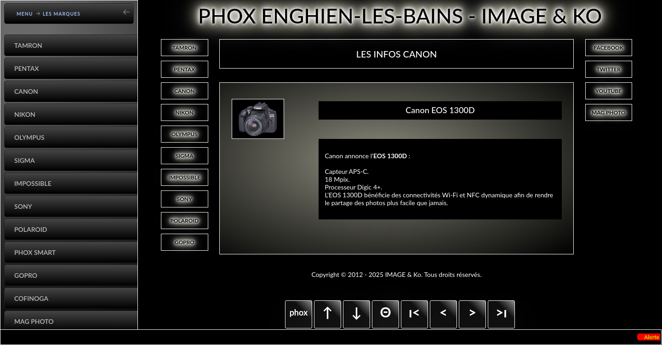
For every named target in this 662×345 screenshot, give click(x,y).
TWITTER (609, 69)
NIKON (184, 112)
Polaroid (30, 229)
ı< (414, 312)
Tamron (28, 45)
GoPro (25, 275)
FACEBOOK (608, 47)
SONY (184, 199)
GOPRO (184, 242)
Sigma (24, 160)
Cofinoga (31, 298)
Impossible (32, 183)
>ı (501, 312)
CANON (184, 90)
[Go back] (129, 8)
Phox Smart (35, 252)
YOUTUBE (608, 90)
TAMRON (184, 47)
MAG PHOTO (609, 112)
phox (299, 312)
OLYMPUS (184, 134)
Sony (23, 206)
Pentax (26, 68)
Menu (25, 14)
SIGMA (185, 155)
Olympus (29, 137)
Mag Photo (34, 321)
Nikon (24, 114)
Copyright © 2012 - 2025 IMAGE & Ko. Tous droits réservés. (396, 274)
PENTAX (184, 69)
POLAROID (184, 220)
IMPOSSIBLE (184, 177)
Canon (26, 91)
